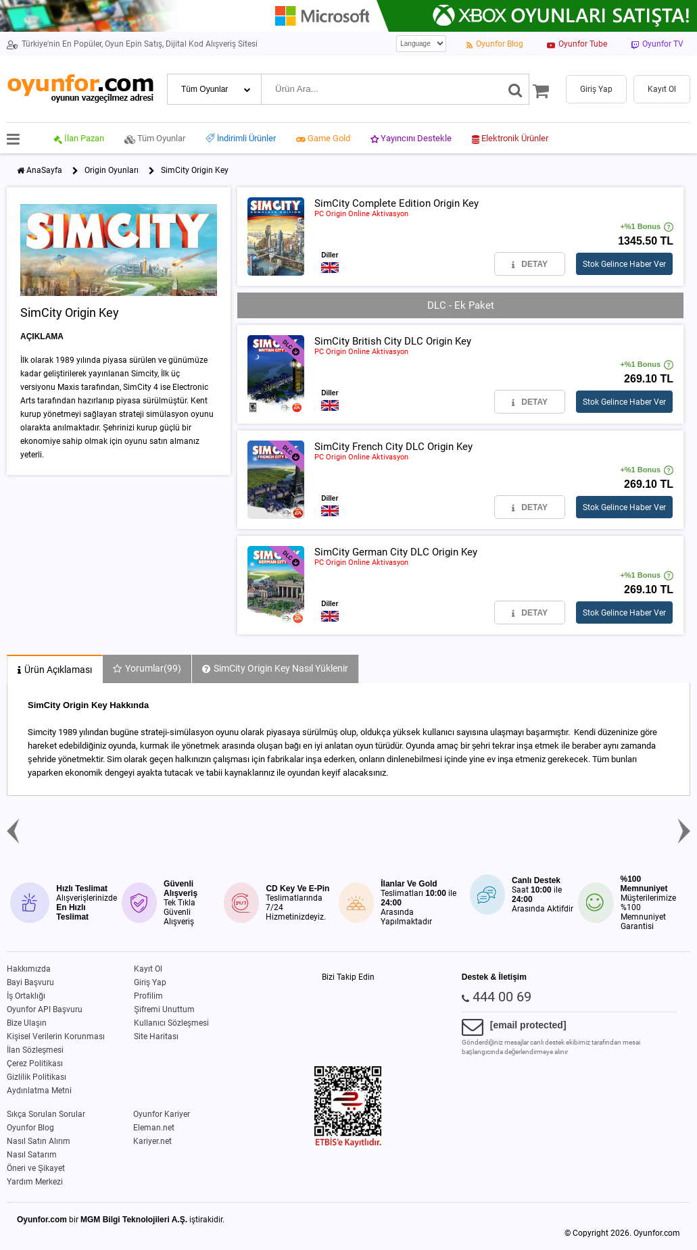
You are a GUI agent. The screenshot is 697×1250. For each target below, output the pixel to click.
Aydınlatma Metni (39, 1090)
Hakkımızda (29, 969)
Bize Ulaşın (27, 1023)
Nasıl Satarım (32, 1154)
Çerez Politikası (35, 1063)
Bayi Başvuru (30, 982)
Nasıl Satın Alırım (38, 1141)
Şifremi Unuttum (164, 1009)
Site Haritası (156, 1036)
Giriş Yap (150, 982)
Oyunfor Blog (30, 1127)
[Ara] (515, 89)
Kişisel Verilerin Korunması (56, 1036)
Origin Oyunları (112, 170)
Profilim (148, 996)
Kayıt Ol (148, 969)
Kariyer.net (152, 1141)
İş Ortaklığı (26, 996)
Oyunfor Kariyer (161, 1114)
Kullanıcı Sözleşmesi (171, 1023)
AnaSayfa (44, 170)
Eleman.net (153, 1127)
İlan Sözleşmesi (35, 1050)
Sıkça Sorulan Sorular (46, 1114)
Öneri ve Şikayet (36, 1168)
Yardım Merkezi (35, 1181)
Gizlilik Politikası (36, 1077)
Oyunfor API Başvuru (44, 1009)
